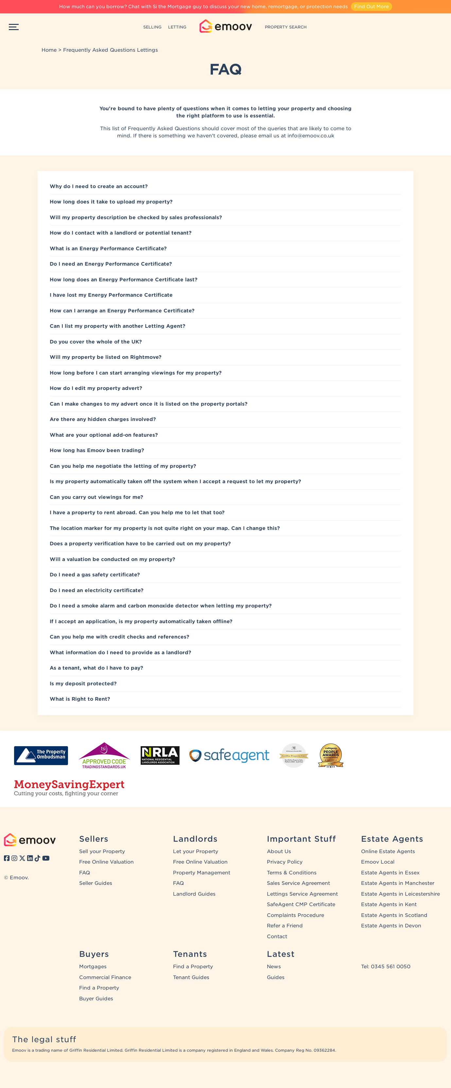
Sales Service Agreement (298, 883)
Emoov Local (377, 862)
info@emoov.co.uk (310, 136)
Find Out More (371, 6)
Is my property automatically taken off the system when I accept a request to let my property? (175, 481)
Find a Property (99, 988)
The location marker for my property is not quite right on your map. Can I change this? (165, 528)
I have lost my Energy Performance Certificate (111, 295)
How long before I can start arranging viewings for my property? (136, 373)
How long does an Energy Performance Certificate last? (124, 280)
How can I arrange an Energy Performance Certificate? (122, 311)
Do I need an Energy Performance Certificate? (111, 264)
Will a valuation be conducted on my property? (112, 559)
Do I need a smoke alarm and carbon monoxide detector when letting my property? (161, 606)
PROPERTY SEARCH (286, 27)
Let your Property (195, 851)
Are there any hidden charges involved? (103, 419)
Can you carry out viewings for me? (96, 497)
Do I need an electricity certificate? (97, 590)
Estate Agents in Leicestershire (400, 894)
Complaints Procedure (295, 915)
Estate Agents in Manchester (397, 883)
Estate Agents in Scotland (394, 915)
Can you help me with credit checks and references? (119, 637)
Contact (277, 936)
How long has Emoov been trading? (97, 450)
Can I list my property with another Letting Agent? (117, 326)
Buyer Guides (96, 999)
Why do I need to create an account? (99, 186)
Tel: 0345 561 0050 (385, 967)
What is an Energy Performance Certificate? (108, 249)
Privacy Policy (285, 862)
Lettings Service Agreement (302, 894)
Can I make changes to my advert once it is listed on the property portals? (149, 404)
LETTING (177, 27)
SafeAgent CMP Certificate (301, 904)
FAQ (84, 873)
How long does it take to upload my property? (111, 202)
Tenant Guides (191, 977)
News (274, 967)
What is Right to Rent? (80, 699)
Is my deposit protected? (83, 684)
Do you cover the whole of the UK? (96, 342)
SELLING (152, 27)
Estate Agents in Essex (390, 873)
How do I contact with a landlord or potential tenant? (121, 233)
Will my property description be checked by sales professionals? (136, 217)
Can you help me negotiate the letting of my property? (123, 466)
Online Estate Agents (388, 851)
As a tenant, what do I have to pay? (96, 668)
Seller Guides (95, 883)
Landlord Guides (194, 894)
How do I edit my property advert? (96, 388)
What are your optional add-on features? (104, 435)
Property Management (201, 873)
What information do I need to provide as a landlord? (120, 653)
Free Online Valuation (106, 862)
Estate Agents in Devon (391, 926)
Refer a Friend (285, 926)
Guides (276, 977)
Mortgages (93, 967)
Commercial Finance (105, 977)
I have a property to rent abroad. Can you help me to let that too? (137, 513)
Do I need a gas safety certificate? (95, 575)
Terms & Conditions (292, 873)
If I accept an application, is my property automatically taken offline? (141, 621)
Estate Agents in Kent (389, 904)
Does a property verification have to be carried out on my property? (140, 544)
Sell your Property (102, 851)
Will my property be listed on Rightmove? (106, 357)
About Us (279, 851)
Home (49, 50)
